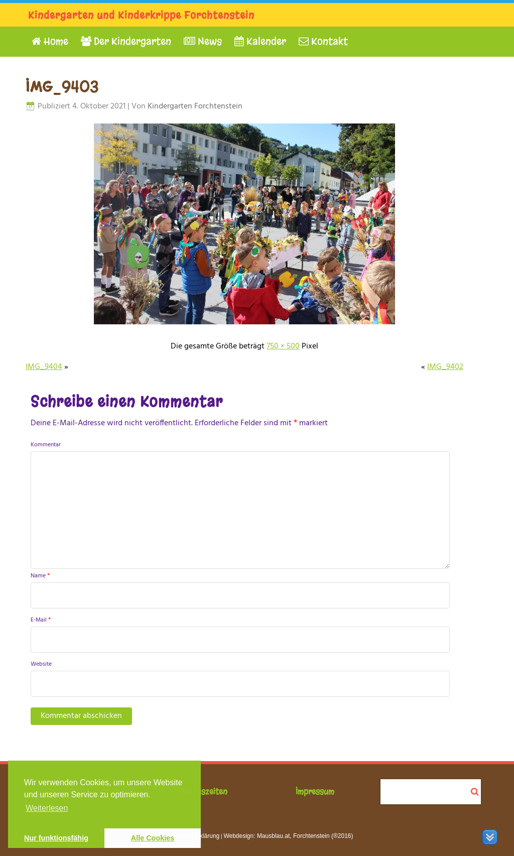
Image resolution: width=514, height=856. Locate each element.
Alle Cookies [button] (152, 838)
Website (41, 664)
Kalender (260, 41)
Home (50, 41)
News (203, 41)
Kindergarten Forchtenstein (195, 106)
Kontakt (323, 41)
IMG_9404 (44, 367)
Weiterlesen (47, 808)
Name (40, 576)
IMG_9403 (62, 87)
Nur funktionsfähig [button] (56, 838)
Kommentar (46, 445)
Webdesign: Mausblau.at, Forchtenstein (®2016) (288, 835)
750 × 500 (283, 346)
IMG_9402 (445, 367)
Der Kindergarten (126, 41)
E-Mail (41, 620)
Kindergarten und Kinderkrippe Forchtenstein (141, 15)
